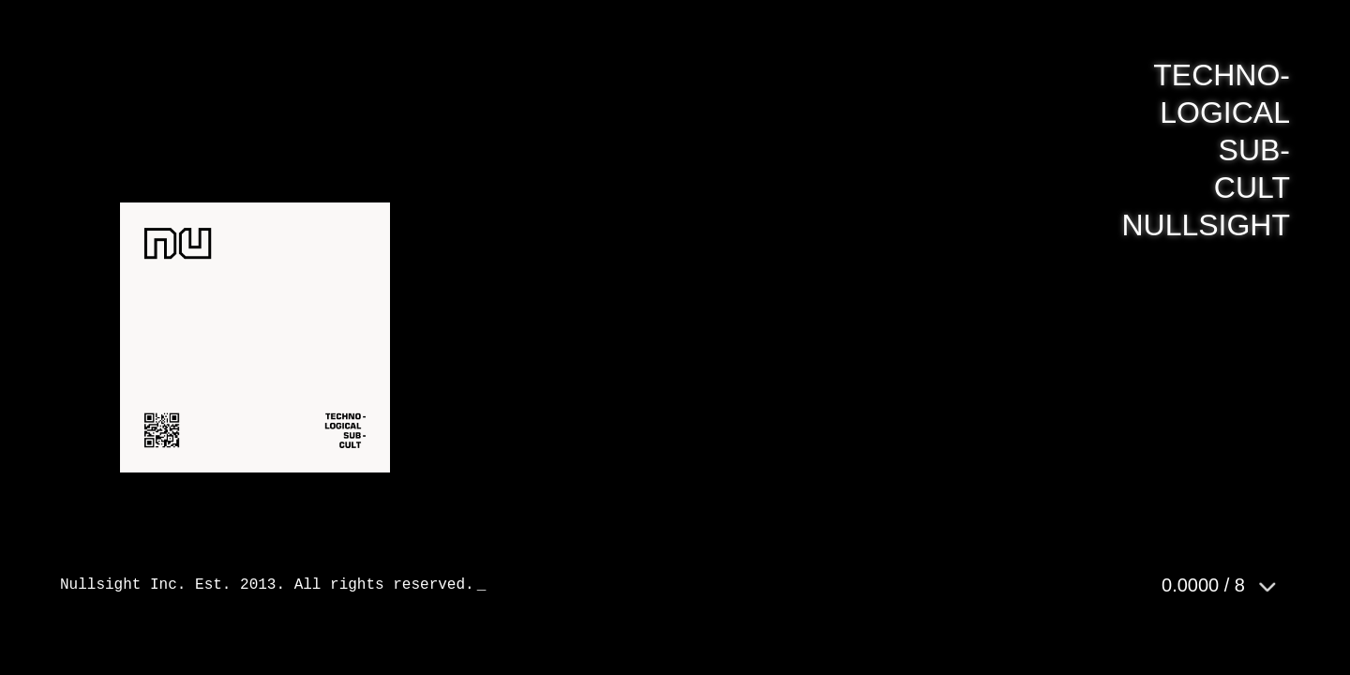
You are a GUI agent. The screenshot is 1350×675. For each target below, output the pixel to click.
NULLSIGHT (1205, 225)
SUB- (1254, 150)
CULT (1252, 187)
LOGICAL (1225, 113)
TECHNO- (1221, 75)
